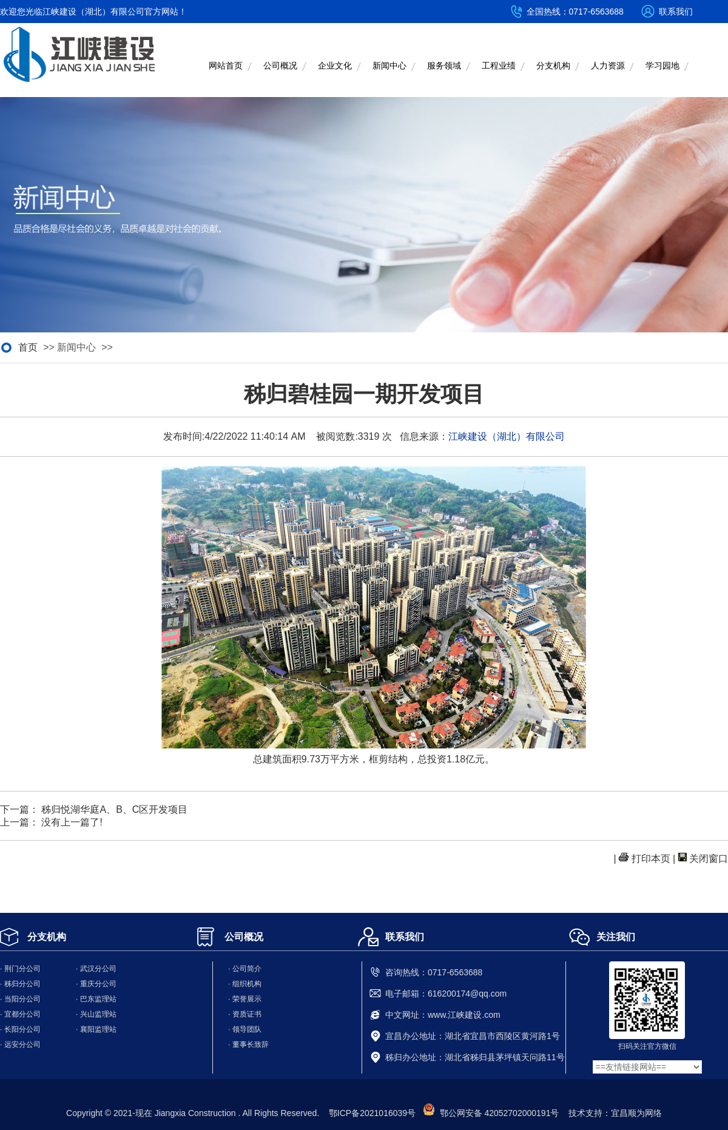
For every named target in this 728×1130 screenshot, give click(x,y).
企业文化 (335, 65)
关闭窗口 (708, 858)
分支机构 (553, 65)
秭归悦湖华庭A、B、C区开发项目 (114, 809)
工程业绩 (499, 65)
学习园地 (662, 65)
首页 (28, 347)
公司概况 (280, 65)
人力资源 (608, 65)
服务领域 (444, 65)
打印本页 (651, 858)
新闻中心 (389, 65)
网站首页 (226, 65)
